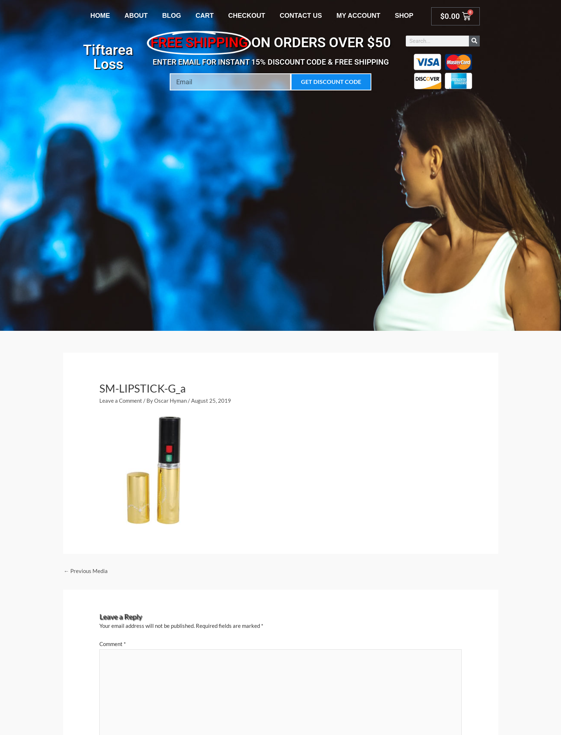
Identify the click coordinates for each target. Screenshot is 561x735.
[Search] (474, 41)
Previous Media (86, 571)
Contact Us (301, 15)
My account (358, 15)
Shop (404, 15)
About (136, 15)
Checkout (246, 15)
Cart (204, 15)
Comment (112, 644)
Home (100, 15)
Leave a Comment (120, 400)
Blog (171, 15)
